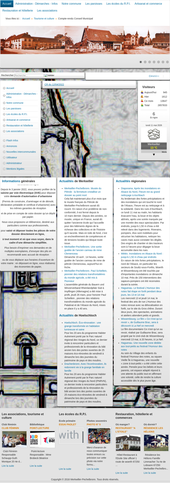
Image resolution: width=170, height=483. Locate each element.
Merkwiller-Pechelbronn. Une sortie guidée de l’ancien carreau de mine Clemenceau (83, 250)
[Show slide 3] (149, 62)
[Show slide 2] (145, 62)
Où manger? (123, 424)
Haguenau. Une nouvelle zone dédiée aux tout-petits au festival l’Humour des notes (141, 346)
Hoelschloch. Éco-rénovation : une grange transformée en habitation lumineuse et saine (82, 326)
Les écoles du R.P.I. (118, 3)
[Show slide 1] (140, 62)
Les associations (47, 10)
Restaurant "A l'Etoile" (125, 430)
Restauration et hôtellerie (17, 10)
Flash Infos (12, 140)
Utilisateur (11, 157)
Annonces (11, 146)
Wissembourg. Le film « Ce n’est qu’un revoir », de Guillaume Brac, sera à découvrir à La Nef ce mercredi (141, 322)
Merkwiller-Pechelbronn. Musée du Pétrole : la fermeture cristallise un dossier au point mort (82, 192)
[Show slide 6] (163, 62)
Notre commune (71, 3)
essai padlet (67, 424)
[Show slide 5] (158, 62)
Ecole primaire (67, 420)
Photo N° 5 (94, 424)
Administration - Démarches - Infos (36, 3)
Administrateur (14, 163)
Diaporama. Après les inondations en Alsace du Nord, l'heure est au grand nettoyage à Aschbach (140, 192)
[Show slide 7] (167, 62)
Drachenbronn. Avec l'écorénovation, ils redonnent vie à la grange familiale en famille (85, 367)
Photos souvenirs (97, 420)
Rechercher (7, 75)
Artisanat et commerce (148, 3)
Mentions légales (15, 168)
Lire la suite (8, 465)
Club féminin (9, 424)
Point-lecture (39, 428)
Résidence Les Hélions (153, 430)
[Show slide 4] (154, 62)
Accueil (6, 3)
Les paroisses (93, 3)
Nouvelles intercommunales (21, 151)
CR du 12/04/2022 (54, 84)
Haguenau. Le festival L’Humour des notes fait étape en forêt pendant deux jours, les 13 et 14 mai (141, 291)
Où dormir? (150, 424)
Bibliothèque (37, 424)
